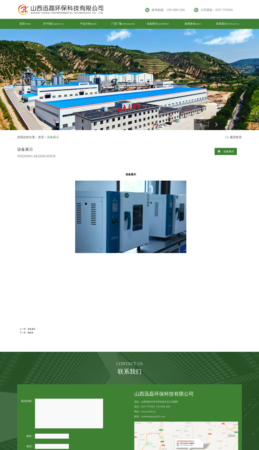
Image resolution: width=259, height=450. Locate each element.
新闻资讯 (193, 23)
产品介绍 (88, 23)
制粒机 (31, 332)
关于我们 (53, 23)
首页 (24, 23)
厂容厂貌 (123, 23)
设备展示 (158, 23)
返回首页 (236, 137)
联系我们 (227, 23)
